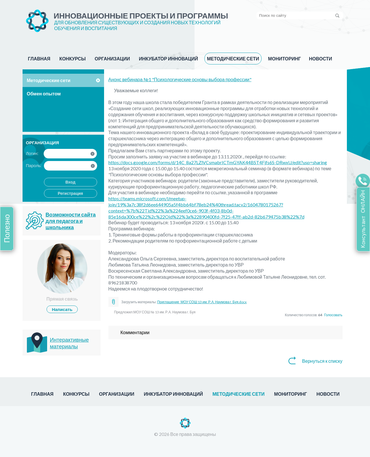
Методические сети (49, 80)
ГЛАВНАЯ (39, 58)
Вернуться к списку (322, 361)
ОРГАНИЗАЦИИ (112, 58)
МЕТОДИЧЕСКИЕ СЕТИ (233, 58)
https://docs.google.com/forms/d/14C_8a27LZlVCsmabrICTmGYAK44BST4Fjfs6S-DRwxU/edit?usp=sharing (217, 162)
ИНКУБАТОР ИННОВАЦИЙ (168, 58)
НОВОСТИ (320, 58)
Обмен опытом (44, 93)
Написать (62, 309)
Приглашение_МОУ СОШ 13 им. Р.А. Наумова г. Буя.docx (202, 302)
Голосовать (333, 315)
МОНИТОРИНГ (284, 58)
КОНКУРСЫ (72, 58)
